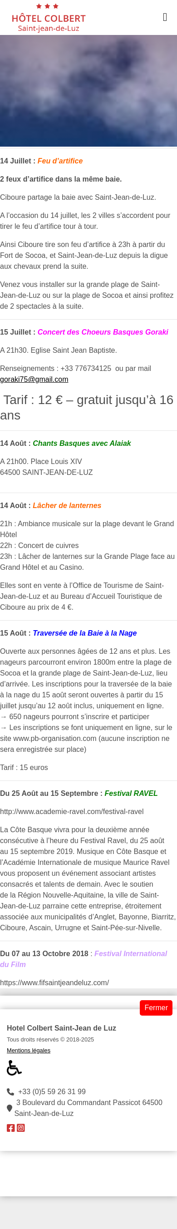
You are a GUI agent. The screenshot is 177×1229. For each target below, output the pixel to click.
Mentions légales (28, 1050)
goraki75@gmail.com (34, 379)
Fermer (156, 1008)
